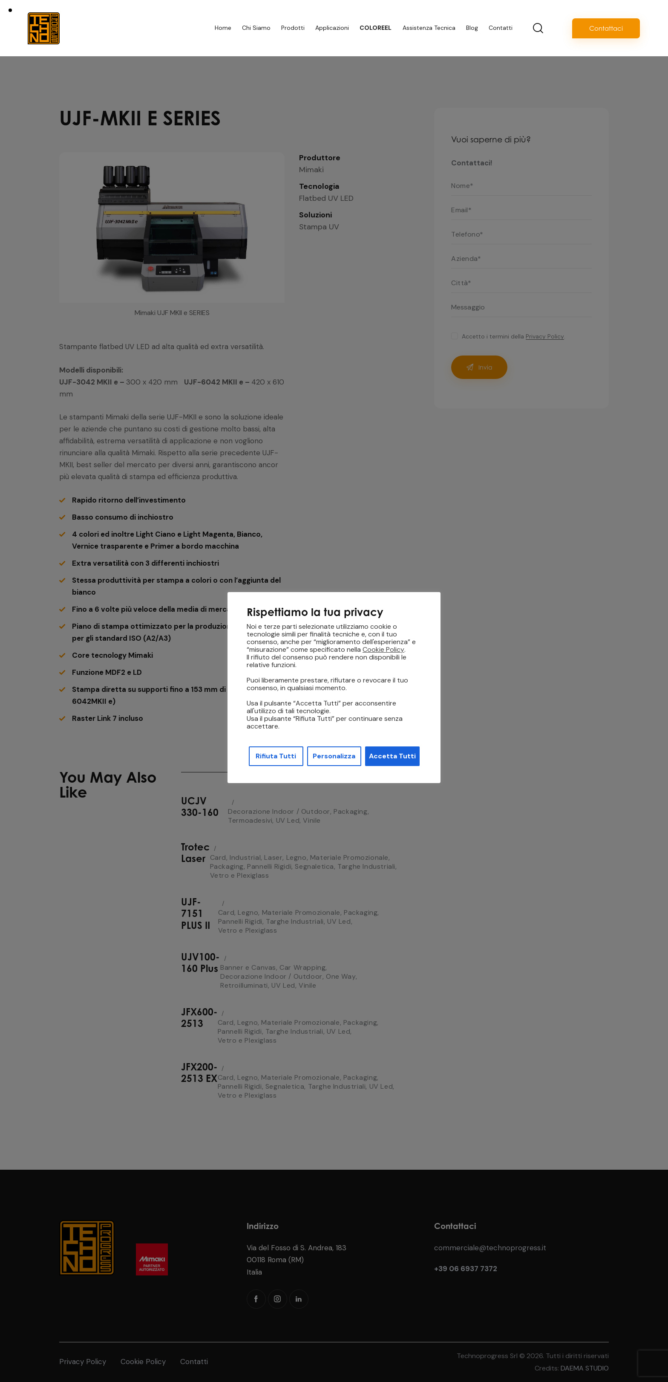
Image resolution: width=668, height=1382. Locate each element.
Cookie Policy (383, 649)
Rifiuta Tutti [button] (276, 756)
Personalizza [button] (334, 756)
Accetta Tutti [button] (392, 756)
